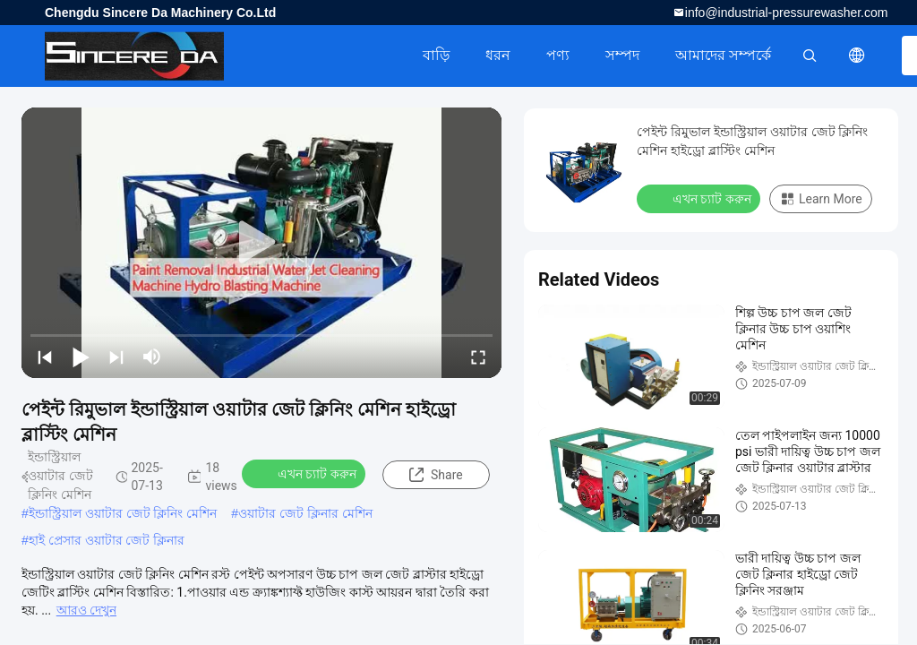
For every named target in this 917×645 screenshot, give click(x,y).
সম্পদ (622, 55)
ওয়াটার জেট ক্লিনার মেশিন (305, 513)
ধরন (497, 55)
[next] (116, 356)
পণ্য (558, 55)
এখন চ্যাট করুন (305, 473)
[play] (261, 242)
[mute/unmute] (152, 356)
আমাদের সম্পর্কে (723, 55)
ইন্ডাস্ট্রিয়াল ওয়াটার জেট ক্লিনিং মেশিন (123, 513)
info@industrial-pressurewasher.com (786, 12)
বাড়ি (436, 55)
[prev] (45, 356)
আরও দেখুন (86, 610)
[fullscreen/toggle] (478, 356)
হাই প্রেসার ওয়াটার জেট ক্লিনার (107, 540)
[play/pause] (81, 356)
